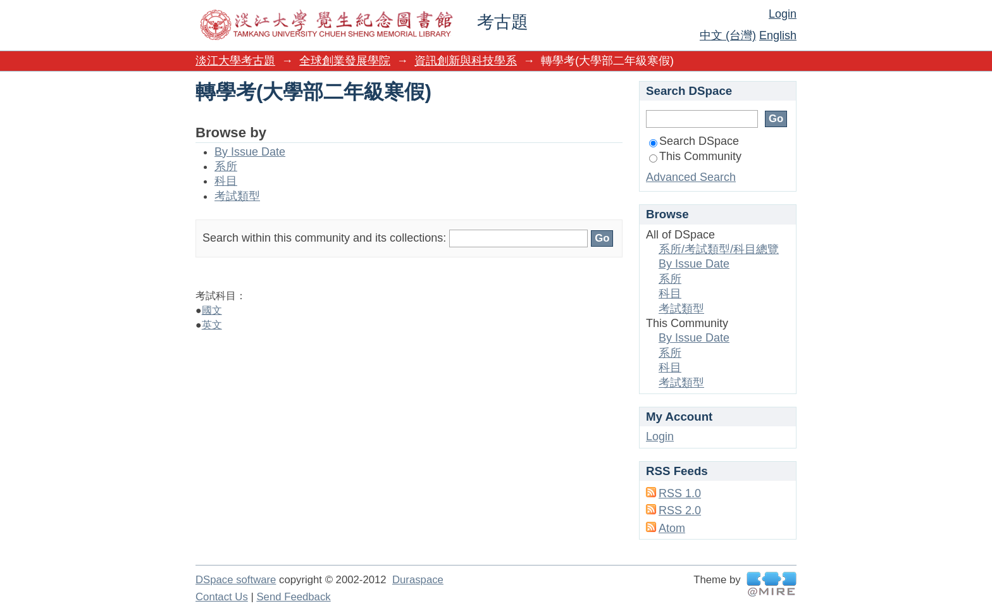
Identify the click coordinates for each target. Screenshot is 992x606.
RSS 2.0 (680, 510)
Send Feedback (293, 597)
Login (783, 14)
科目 (225, 181)
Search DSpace (694, 141)
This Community (695, 156)
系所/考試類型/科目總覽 (719, 249)
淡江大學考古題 (235, 60)
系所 (225, 166)
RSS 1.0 (680, 493)
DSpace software (235, 580)
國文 (212, 310)
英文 (212, 324)
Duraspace (417, 580)
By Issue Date (249, 151)
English (778, 35)
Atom (672, 528)
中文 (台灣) (728, 35)
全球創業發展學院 (344, 60)
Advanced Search (691, 177)
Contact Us (221, 597)
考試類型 (237, 196)
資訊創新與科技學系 (465, 60)
